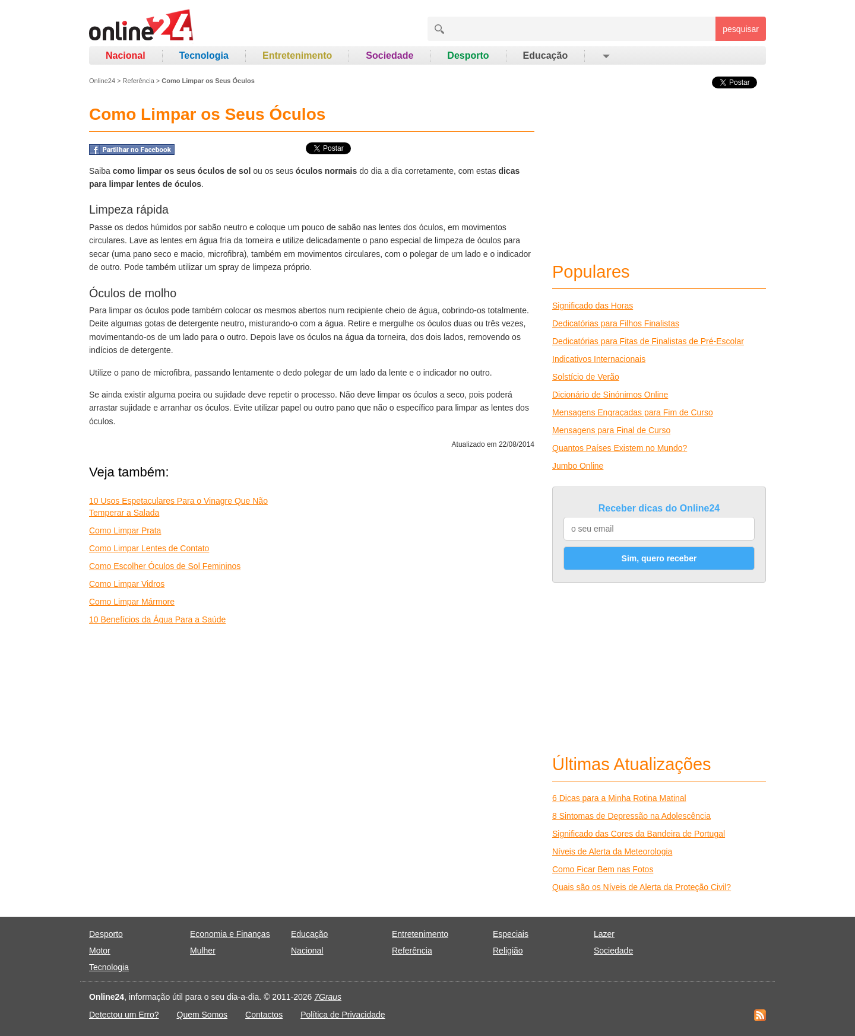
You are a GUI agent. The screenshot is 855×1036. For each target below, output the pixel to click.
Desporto (468, 55)
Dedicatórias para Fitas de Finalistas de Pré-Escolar (648, 341)
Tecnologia (204, 55)
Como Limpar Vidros (126, 584)
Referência (138, 80)
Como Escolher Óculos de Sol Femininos (164, 566)
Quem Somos (202, 1014)
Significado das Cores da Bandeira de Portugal (638, 833)
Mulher (203, 950)
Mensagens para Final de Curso (611, 430)
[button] (605, 56)
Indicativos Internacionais (598, 359)
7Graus (327, 997)
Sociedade (389, 55)
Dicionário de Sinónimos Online (610, 394)
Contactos (264, 1014)
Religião (508, 950)
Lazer (604, 934)
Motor (99, 950)
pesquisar (741, 29)
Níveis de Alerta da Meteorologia (612, 851)
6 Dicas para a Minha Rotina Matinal (619, 798)
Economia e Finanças (230, 934)
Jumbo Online (577, 466)
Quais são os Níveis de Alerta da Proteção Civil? (641, 887)
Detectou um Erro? (124, 1014)
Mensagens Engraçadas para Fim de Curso (632, 412)
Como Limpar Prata (125, 530)
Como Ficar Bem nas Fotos (602, 869)
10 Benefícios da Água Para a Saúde (157, 619)
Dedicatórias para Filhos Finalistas (615, 323)
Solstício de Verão (585, 377)
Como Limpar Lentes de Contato (149, 548)
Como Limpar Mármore (132, 601)
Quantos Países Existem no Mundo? (619, 448)
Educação (545, 55)
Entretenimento (297, 55)
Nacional (125, 55)
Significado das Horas (592, 305)
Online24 (102, 80)
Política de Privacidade (342, 1014)
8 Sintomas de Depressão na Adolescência (631, 816)
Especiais (510, 934)
